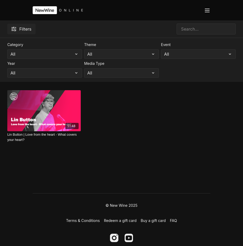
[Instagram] (114, 238)
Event (166, 44)
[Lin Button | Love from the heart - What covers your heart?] (44, 137)
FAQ (173, 220)
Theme (90, 44)
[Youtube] (129, 238)
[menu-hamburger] (207, 10)
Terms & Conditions (83, 220)
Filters (21, 29)
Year (11, 63)
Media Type (94, 63)
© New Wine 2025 (121, 205)
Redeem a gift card (120, 220)
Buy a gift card (153, 220)
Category (15, 44)
